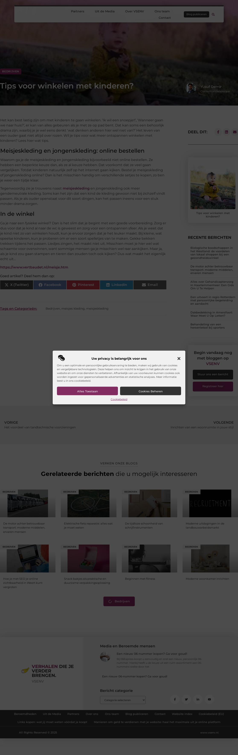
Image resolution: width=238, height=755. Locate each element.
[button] (179, 358)
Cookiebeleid (119, 399)
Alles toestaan (87, 391)
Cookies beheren (151, 391)
